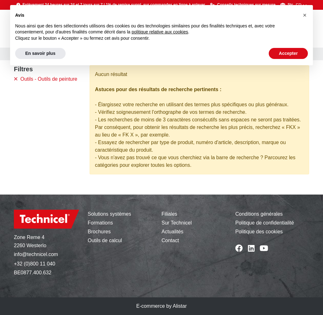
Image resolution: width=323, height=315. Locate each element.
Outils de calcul (105, 240)
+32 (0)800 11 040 (34, 263)
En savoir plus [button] (40, 53)
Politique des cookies (259, 231)
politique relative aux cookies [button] (160, 31)
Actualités (172, 231)
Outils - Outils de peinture (45, 79)
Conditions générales (259, 214)
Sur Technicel (177, 222)
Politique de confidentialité (264, 222)
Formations (100, 222)
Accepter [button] (288, 53)
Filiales (169, 214)
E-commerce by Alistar (161, 306)
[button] (305, 15)
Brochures (99, 231)
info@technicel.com (36, 254)
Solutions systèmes (109, 214)
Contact (170, 240)
